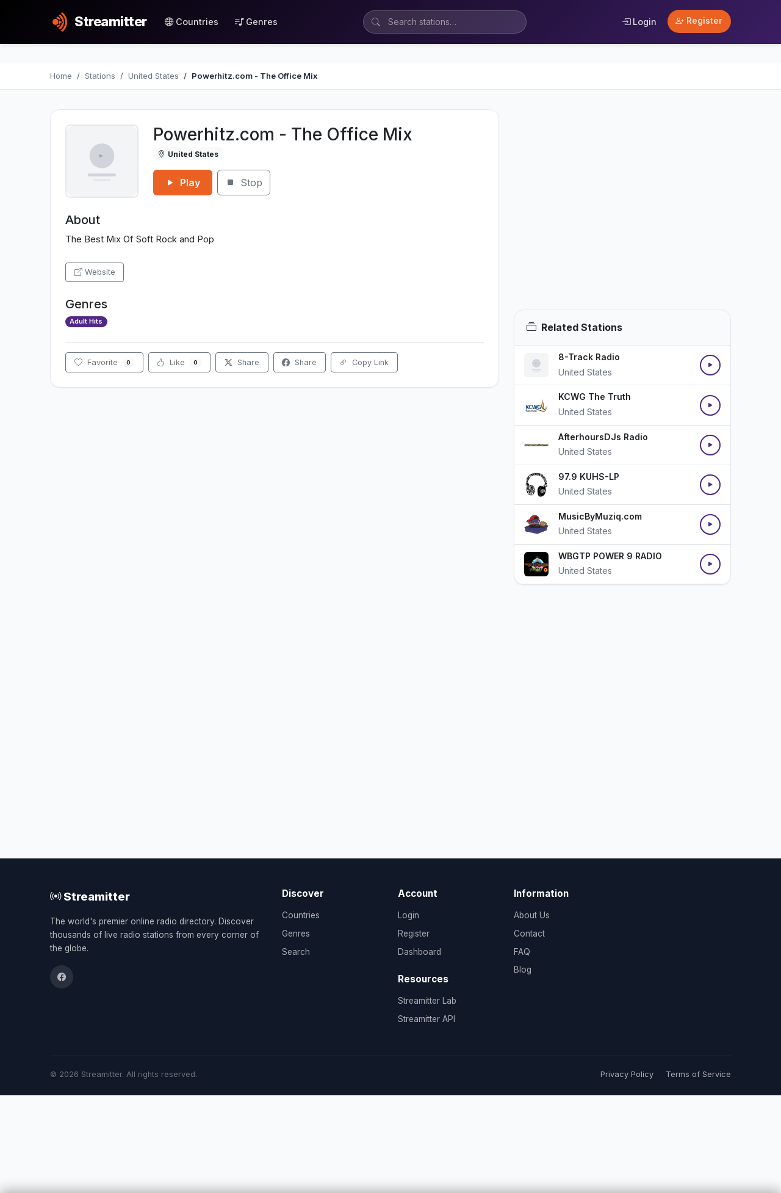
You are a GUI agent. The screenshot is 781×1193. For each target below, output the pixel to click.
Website (94, 272)
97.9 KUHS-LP (588, 476)
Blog (522, 969)
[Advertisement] (622, 209)
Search (296, 952)
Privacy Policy (626, 1074)
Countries (191, 21)
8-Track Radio (589, 357)
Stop (243, 182)
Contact (529, 933)
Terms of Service (698, 1074)
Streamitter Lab (427, 1001)
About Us (532, 915)
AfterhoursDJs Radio (603, 437)
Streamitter (90, 896)
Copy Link (364, 362)
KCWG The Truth (594, 396)
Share (242, 362)
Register (698, 21)
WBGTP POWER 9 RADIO (610, 556)
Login (639, 21)
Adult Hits (86, 321)
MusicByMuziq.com (600, 516)
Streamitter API (426, 1019)
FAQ (522, 952)
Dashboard (419, 952)
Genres (256, 21)
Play (182, 182)
